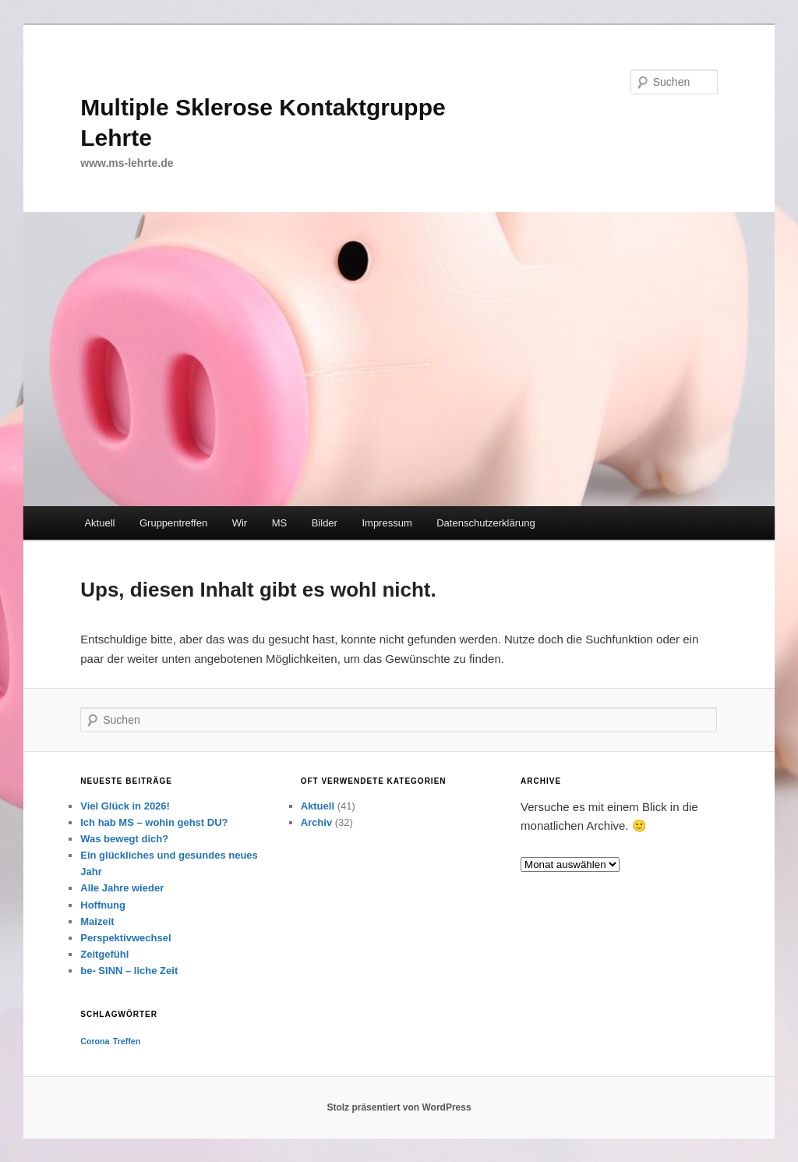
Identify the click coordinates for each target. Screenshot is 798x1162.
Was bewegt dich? (124, 839)
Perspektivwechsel (125, 938)
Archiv (316, 822)
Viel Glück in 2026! (125, 806)
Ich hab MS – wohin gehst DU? (154, 822)
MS (280, 523)
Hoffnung (102, 905)
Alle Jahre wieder (122, 888)
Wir (240, 523)
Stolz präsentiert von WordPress (399, 1107)
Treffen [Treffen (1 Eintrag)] (127, 1041)
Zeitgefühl (104, 954)
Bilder (324, 523)
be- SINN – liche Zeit (129, 970)
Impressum (386, 523)
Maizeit (97, 921)
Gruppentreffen (173, 523)
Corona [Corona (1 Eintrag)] (94, 1041)
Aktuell (99, 523)
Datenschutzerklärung (485, 523)
